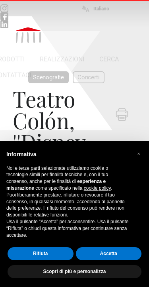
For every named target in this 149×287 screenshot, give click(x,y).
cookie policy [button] (97, 188)
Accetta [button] (108, 253)
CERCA (109, 59)
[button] (138, 153)
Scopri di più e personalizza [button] (74, 271)
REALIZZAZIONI (62, 59)
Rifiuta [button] (40, 253)
